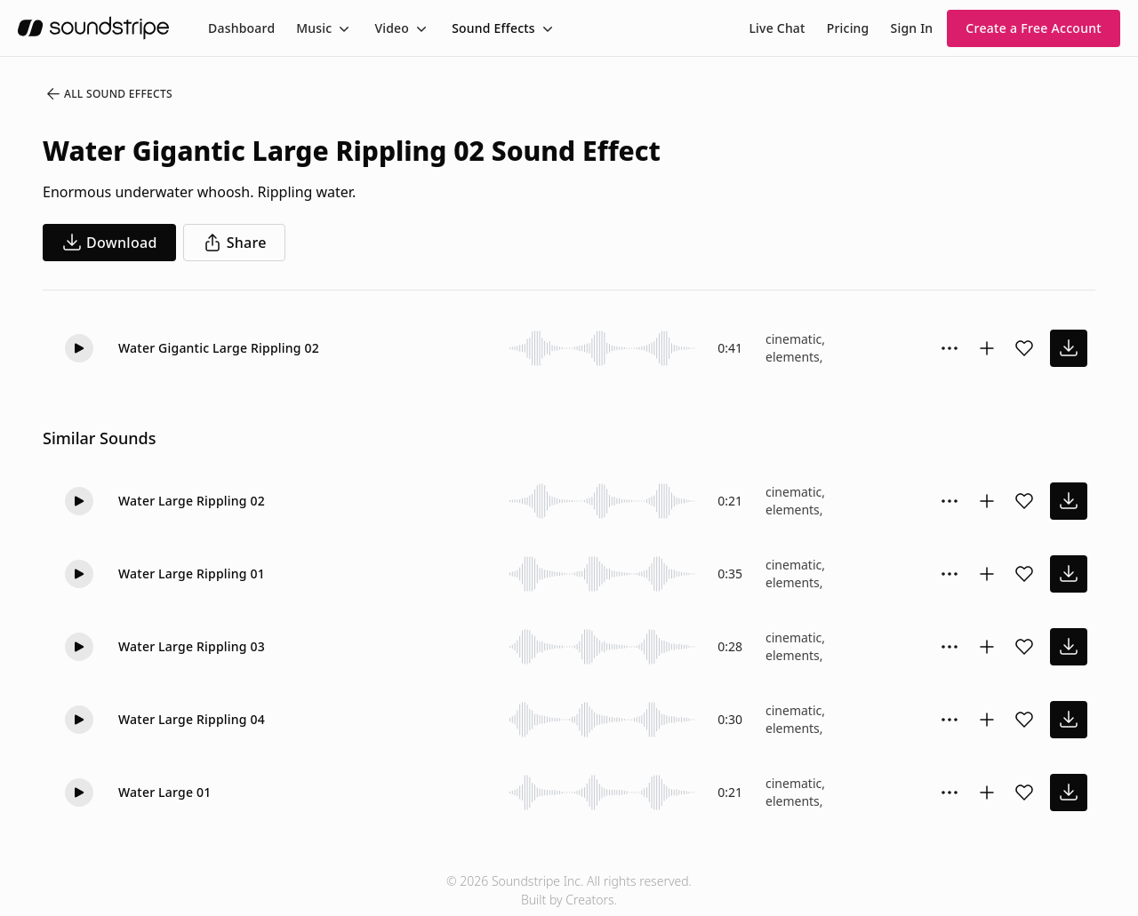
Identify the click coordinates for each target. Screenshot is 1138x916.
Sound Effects (493, 28)
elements (792, 356)
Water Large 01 (164, 792)
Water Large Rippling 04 (191, 719)
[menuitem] (241, 28)
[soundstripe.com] (93, 28)
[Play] (79, 348)
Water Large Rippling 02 (191, 500)
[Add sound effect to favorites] (1024, 348)
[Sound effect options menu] (949, 348)
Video (391, 28)
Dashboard (241, 28)
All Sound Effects (108, 94)
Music (314, 28)
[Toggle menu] (342, 28)
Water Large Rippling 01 (191, 573)
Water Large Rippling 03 (191, 646)
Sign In (912, 28)
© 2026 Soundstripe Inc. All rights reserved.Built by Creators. (569, 890)
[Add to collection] (987, 348)
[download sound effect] (1068, 348)
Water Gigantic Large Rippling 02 (218, 347)
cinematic (793, 339)
